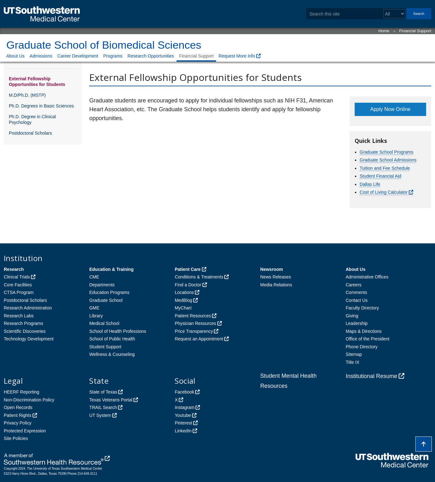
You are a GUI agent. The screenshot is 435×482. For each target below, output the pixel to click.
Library (96, 315)
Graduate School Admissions (388, 159)
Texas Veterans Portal (110, 399)
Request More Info (237, 55)
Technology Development (28, 338)
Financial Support (415, 30)
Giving (352, 315)
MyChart (183, 307)
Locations (184, 292)
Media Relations (276, 284)
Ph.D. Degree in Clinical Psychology (32, 119)
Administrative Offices (367, 276)
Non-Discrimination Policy (29, 399)
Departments (102, 284)
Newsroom (271, 269)
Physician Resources (195, 323)
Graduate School (105, 300)
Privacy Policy (17, 422)
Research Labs (19, 315)
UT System (100, 415)
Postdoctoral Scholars (30, 133)
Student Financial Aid (380, 176)
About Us (15, 55)
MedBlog (183, 300)
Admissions (41, 55)
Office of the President (367, 338)
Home (383, 30)
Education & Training (111, 269)
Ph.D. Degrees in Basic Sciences (41, 105)
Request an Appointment (199, 338)
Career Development (77, 55)
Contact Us (357, 300)
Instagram (184, 407)
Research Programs (23, 323)
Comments (356, 292)
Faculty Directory (362, 307)
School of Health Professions (117, 331)
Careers (354, 284)
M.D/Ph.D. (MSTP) (27, 95)
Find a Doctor (188, 284)
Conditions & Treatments (199, 276)
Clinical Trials (17, 276)
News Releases (275, 276)
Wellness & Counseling (112, 354)
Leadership (357, 323)
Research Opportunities (150, 55)
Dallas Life (370, 184)
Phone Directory (361, 346)
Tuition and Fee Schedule (385, 168)
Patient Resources (193, 315)
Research (14, 269)
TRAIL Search (103, 407)
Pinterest (183, 422)
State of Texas (103, 391)
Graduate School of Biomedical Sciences (103, 45)
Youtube (183, 415)
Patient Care (188, 269)
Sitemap (354, 354)
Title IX (352, 362)
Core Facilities (18, 284)
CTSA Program (19, 292)
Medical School (104, 323)
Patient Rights (17, 415)
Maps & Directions (364, 331)
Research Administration (28, 307)
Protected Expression (25, 430)
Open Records (18, 407)
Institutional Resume (371, 376)
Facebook (184, 391)
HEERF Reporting (21, 391)
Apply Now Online (390, 109)
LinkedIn (183, 430)
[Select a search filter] (394, 13)
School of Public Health (112, 338)
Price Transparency (194, 331)
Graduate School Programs (386, 152)
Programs (112, 55)
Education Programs (109, 292)
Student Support (105, 346)
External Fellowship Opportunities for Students (37, 81)
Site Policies (16, 438)
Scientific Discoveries (25, 331)
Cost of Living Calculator (384, 192)
